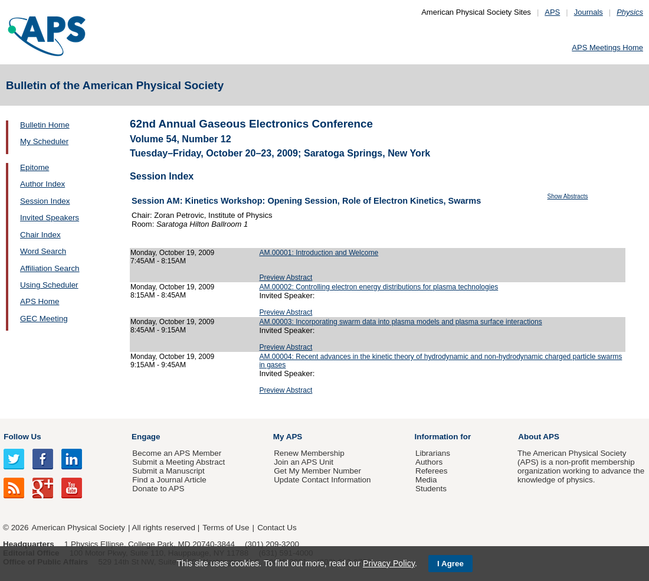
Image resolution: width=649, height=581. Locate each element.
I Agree (450, 563)
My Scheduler (44, 141)
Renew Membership (309, 453)
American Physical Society (78, 527)
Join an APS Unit (303, 462)
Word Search (43, 251)
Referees (431, 470)
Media (426, 479)
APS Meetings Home (607, 47)
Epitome (34, 167)
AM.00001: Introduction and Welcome (318, 253)
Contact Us (276, 527)
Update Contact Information (322, 479)
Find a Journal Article (169, 479)
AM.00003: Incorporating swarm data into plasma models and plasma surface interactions (400, 322)
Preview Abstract (285, 277)
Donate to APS (158, 488)
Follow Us (22, 436)
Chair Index (40, 234)
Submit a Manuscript (168, 470)
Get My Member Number (317, 470)
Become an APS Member (176, 453)
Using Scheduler (49, 284)
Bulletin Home (45, 124)
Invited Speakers (49, 217)
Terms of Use (225, 527)
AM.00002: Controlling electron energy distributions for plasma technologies (378, 287)
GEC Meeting (44, 318)
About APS (538, 436)
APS (552, 12)
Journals (588, 12)
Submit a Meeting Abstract (178, 462)
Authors (428, 462)
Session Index (45, 201)
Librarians (432, 453)
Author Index (42, 183)
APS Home (39, 301)
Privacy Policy (389, 563)
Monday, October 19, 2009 (172, 253)
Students (431, 488)
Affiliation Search (50, 268)
